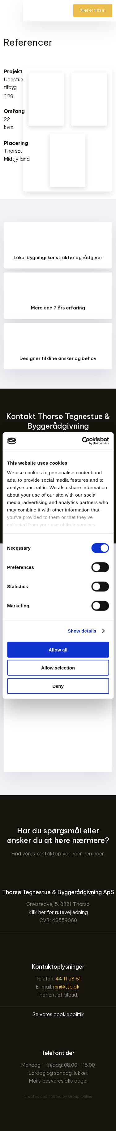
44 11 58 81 (68, 979)
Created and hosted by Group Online (58, 1096)
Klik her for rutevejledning (58, 912)
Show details (82, 630)
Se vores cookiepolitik (58, 1014)
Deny (58, 685)
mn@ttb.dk (66, 987)
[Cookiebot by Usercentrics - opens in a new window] (82, 441)
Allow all (58, 649)
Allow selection (58, 667)
